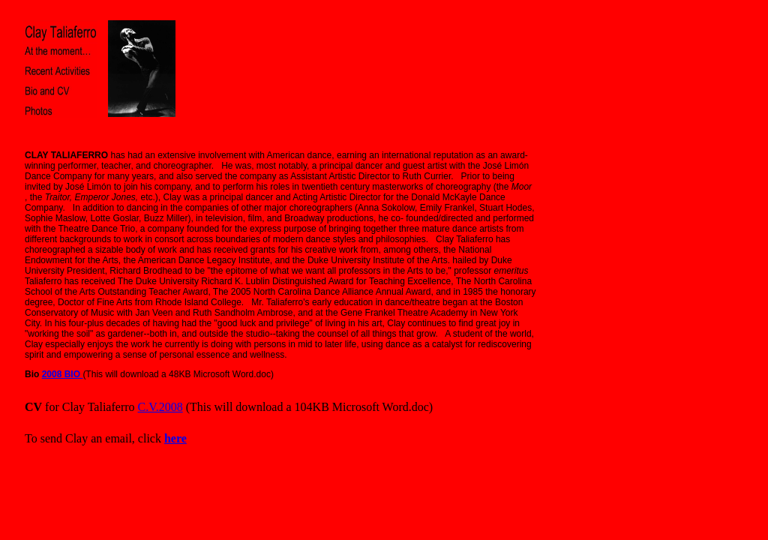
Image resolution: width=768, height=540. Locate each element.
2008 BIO (62, 374)
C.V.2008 (160, 406)
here (175, 438)
